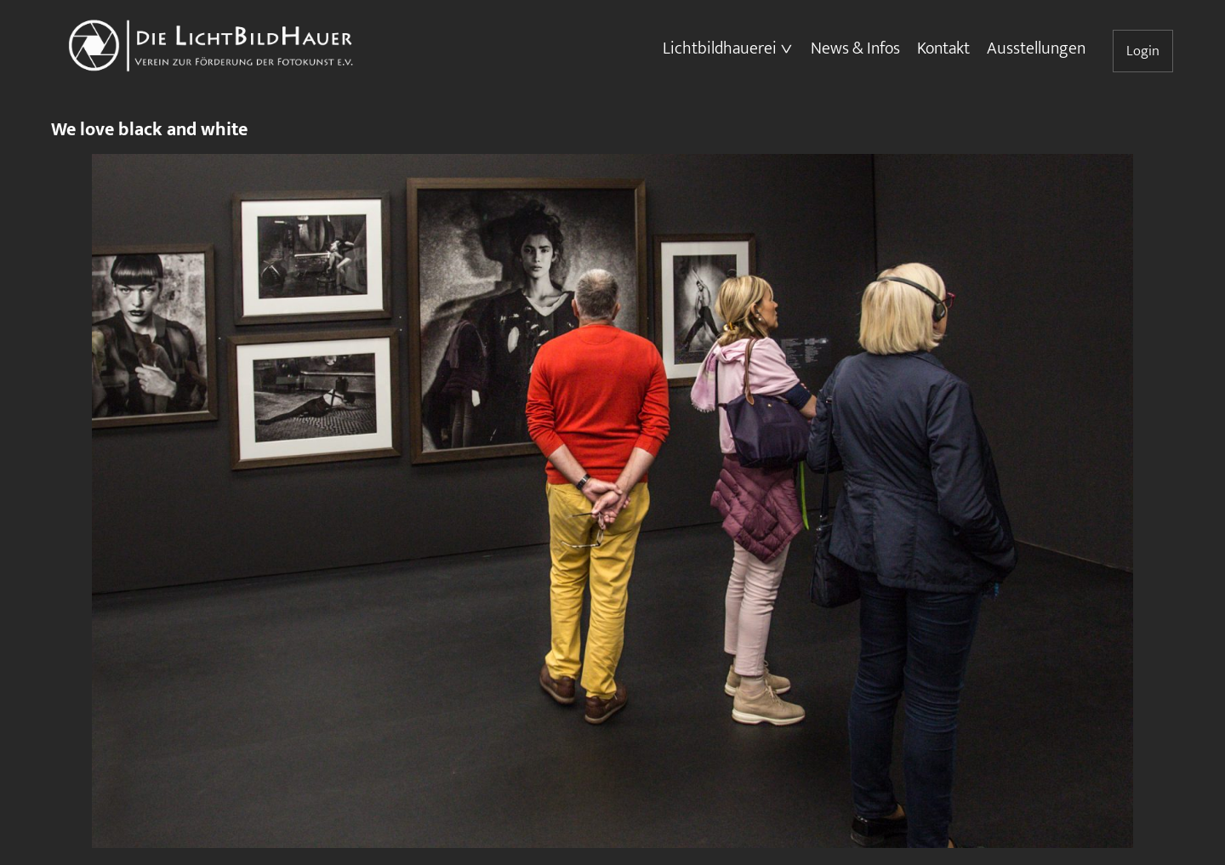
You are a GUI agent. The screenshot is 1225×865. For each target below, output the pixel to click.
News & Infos (855, 48)
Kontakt (943, 48)
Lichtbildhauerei (720, 48)
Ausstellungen (1036, 48)
